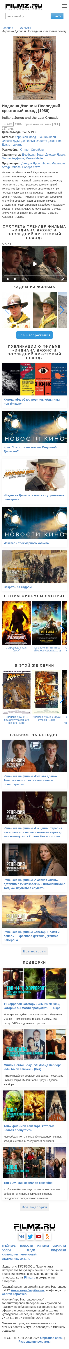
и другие (16, 144)
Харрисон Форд (25, 137)
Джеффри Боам (33, 154)
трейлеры (9, 1245)
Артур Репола (11, 167)
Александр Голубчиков (28, 1290)
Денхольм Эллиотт (34, 140)
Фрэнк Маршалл (54, 163)
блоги (6, 1250)
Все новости (34, 951)
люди (31, 1250)
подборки (58, 1250)
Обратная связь (51, 1337)
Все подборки (34, 1207)
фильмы (43, 1245)
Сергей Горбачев (14, 1294)
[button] (62, 310)
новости (26, 1245)
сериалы (59, 1245)
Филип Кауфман (13, 158)
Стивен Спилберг (32, 149)
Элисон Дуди (11, 140)
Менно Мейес (35, 158)
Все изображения (34, 335)
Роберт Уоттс (31, 167)
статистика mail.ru (16, 1258)
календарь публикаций (19, 1254)
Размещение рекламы (34, 1341)
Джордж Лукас (55, 154)
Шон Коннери (47, 137)
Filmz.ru (29, 1277)
